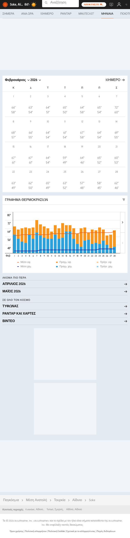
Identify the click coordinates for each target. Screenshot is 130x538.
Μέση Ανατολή (36, 500)
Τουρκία (60, 500)
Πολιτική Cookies (56, 531)
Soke (92, 500)
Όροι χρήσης (17, 531)
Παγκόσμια (11, 500)
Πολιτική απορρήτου (36, 531)
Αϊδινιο (77, 500)
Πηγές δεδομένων (106, 531)
